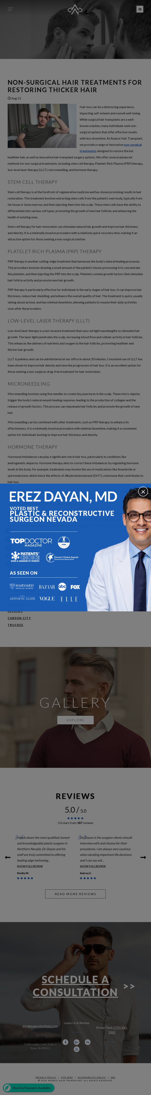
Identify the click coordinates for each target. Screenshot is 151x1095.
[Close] (143, 491)
